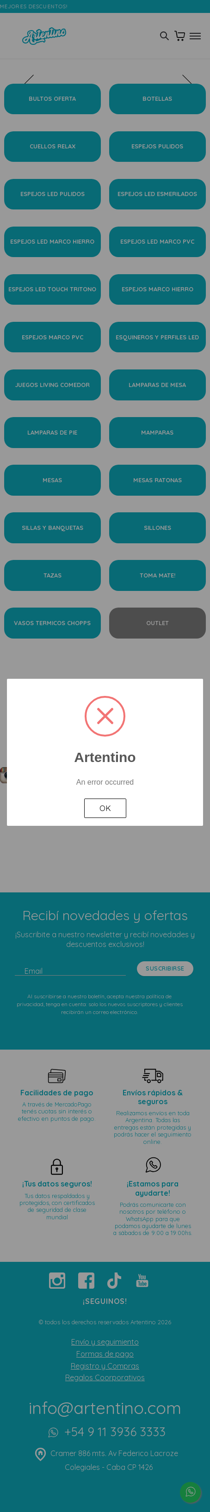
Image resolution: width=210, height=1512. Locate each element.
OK (105, 808)
